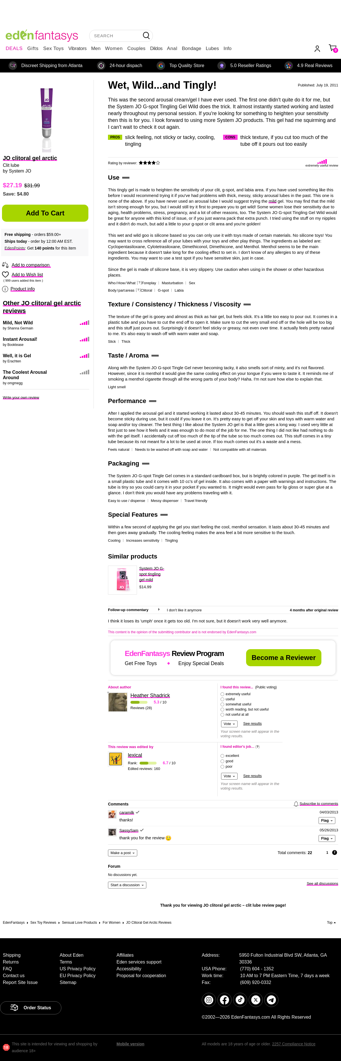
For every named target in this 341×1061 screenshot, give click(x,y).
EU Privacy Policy (77, 975)
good (229, 761)
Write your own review (21, 397)
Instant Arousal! (20, 339)
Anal (172, 48)
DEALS (14, 48)
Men (96, 48)
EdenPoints (15, 248)
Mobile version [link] (130, 1044)
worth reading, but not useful (247, 709)
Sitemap (68, 982)
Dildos (156, 48)
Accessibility (129, 968)
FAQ (7, 968)
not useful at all (237, 715)
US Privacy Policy (77, 968)
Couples (136, 48)
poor (229, 767)
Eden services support (139, 962)
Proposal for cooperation (141, 975)
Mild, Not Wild (18, 322)
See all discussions (322, 883)
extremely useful (238, 694)
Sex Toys (53, 48)
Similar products (132, 556)
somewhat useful (238, 704)
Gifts (33, 48)
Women (114, 48)
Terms (66, 962)
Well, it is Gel (17, 355)
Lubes (212, 48)
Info (227, 48)
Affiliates (125, 955)
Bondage (191, 48)
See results (252, 723)
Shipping (11, 955)
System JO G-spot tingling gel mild (151, 574)
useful (230, 699)
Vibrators (77, 48)
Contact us (13, 975)
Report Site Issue (20, 982)
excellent (232, 756)
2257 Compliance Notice (293, 1044)
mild (272, 201)
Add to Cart (45, 213)
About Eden (72, 955)
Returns (11, 962)
